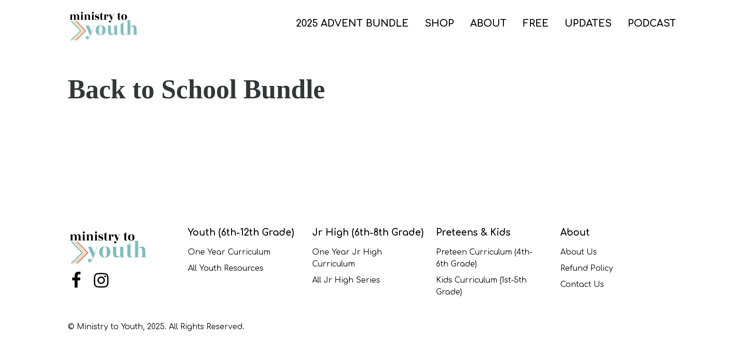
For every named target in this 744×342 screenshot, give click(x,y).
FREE (536, 23)
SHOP (439, 23)
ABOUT (488, 23)
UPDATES (588, 23)
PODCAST (652, 23)
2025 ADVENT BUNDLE (352, 23)
